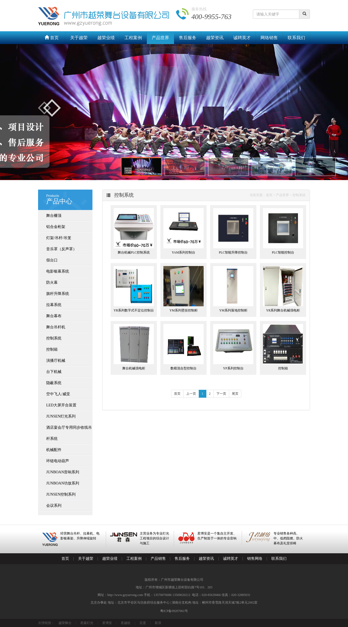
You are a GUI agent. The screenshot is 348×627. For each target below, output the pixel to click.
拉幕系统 (53, 305)
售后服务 (187, 37)
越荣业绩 (106, 37)
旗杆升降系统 (57, 294)
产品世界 (160, 37)
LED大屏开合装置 (61, 405)
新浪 (158, 623)
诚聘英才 (242, 37)
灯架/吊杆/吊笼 (58, 238)
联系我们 (296, 37)
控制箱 (52, 349)
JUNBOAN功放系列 (62, 483)
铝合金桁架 (55, 227)
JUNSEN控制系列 (61, 494)
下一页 (221, 394)
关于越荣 (79, 37)
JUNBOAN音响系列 (62, 472)
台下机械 (53, 372)
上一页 (191, 394)
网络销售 (269, 37)
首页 (52, 37)
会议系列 (53, 506)
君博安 (107, 623)
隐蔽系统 (53, 383)
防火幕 (52, 282)
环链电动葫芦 (57, 461)
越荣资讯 (214, 37)
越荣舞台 (65, 623)
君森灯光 (86, 623)
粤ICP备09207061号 (174, 611)
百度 (142, 623)
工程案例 (133, 37)
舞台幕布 (53, 316)
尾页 (235, 394)
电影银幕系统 (57, 271)
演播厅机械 (55, 361)
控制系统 (53, 338)
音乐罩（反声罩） (61, 249)
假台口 (52, 260)
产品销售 (158, 559)
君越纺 (125, 623)
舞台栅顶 (53, 216)
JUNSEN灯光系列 (61, 416)
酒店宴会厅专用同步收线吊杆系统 (69, 433)
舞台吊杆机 (55, 327)
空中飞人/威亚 (58, 394)
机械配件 (53, 450)
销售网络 (254, 559)
